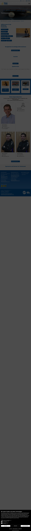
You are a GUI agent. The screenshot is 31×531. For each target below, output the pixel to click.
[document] (15, 515)
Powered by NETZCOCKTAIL (15, 530)
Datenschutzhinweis (15, 528)
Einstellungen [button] (20, 528)
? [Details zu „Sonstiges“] (7, 523)
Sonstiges (4, 523)
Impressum (10, 528)
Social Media (5, 521)
